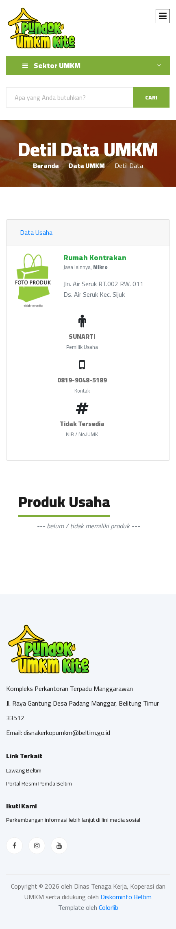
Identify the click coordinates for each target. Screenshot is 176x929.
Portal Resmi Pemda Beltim (39, 783)
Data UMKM (87, 165)
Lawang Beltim (23, 770)
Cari (151, 97)
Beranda (46, 165)
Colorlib (108, 907)
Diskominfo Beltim (126, 897)
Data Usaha (36, 232)
